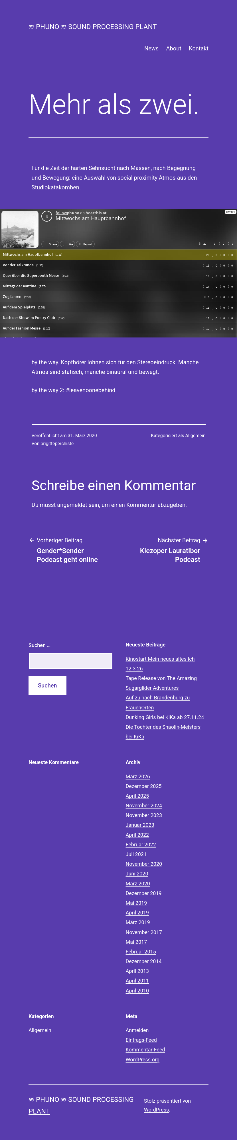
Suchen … (39, 645)
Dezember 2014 (144, 961)
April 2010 (137, 991)
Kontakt (198, 48)
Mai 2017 (136, 942)
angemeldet (72, 505)
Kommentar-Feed (145, 1050)
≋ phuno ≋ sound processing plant (93, 27)
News (151, 48)
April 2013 (137, 971)
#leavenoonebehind (90, 390)
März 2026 (138, 776)
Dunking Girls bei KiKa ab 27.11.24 (165, 717)
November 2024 (144, 806)
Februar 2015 (141, 952)
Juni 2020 (137, 874)
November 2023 (144, 815)
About (173, 48)
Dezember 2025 (144, 786)
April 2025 (137, 796)
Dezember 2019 (144, 893)
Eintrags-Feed (141, 1040)
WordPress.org (143, 1060)
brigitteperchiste (57, 443)
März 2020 (138, 884)
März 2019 (138, 922)
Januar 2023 (140, 825)
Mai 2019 (136, 903)
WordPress (156, 1110)
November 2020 (144, 864)
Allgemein (195, 435)
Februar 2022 (141, 845)
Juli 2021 (136, 854)
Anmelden (137, 1030)
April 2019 (137, 913)
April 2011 (137, 981)
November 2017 (144, 932)
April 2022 (137, 835)
